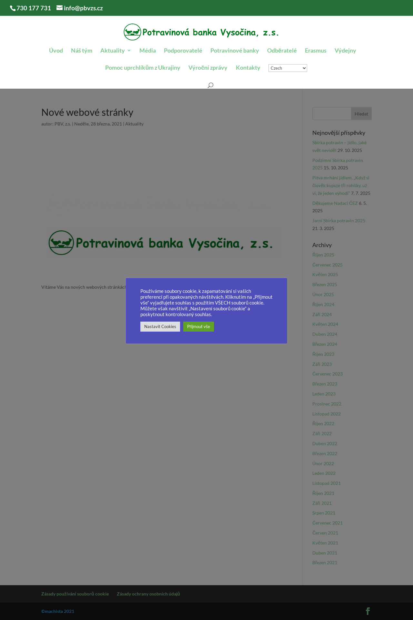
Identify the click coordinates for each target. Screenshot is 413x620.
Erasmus (316, 51)
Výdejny (345, 51)
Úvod (56, 51)
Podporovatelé (183, 51)
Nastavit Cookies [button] (160, 326)
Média (147, 51)
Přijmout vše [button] (198, 326)
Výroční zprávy (207, 68)
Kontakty (248, 68)
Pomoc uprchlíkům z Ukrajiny (142, 68)
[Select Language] (287, 68)
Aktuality (112, 51)
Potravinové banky (234, 51)
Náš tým (81, 51)
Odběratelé (282, 51)
